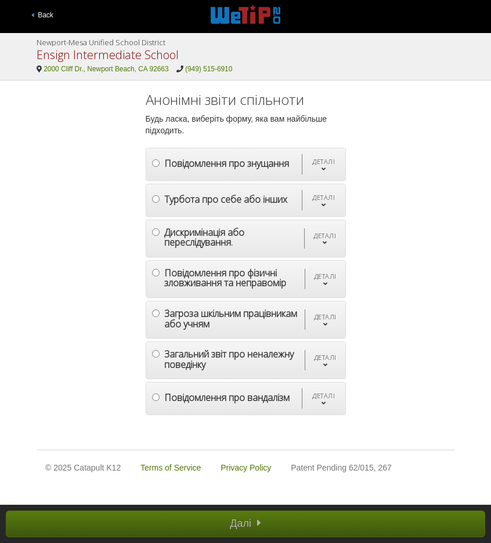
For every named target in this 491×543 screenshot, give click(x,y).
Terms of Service (170, 467)
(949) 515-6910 (208, 69)
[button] (323, 164)
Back (42, 15)
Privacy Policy (246, 467)
